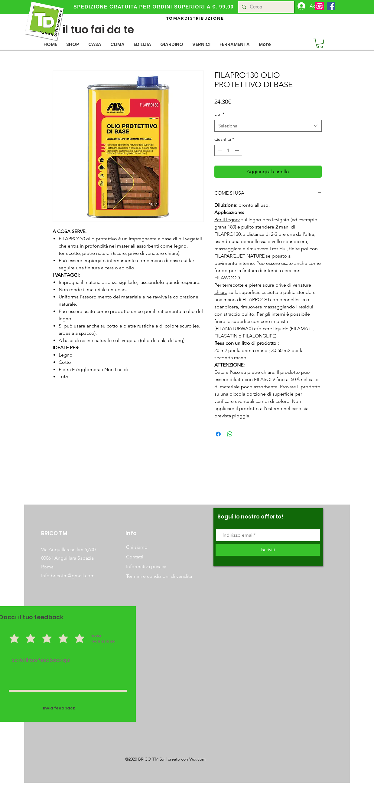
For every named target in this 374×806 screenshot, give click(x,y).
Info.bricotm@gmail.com (68, 575)
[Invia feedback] (59, 708)
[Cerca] (265, 7)
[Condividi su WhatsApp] (229, 434)
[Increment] (237, 150)
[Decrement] (219, 150)
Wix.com (197, 759)
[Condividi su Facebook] (218, 434)
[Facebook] (331, 6)
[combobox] (268, 126)
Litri (219, 114)
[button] (95, 44)
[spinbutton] (228, 150)
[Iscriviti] (268, 550)
